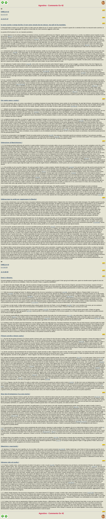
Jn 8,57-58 (90, 492)
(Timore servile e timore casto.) (12, 336)
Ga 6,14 (34, 375)
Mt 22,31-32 (46, 431)
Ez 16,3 (86, 158)
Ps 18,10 (97, 318)
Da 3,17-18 (14, 416)
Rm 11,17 (95, 86)
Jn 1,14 (66, 129)
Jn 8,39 (29, 64)
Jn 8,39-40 (46, 71)
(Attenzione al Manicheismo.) (11, 142)
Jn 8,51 (71, 382)
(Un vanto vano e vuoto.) (10, 100)
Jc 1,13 (69, 315)
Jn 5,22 (29, 311)
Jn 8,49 (10, 293)
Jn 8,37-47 (4, 14)
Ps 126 (69, 296)
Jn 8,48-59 (4, 267)
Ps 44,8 (98, 368)
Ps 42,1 (102, 362)
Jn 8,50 (46, 309)
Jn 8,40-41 (74, 106)
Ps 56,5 (38, 177)
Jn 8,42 (81, 120)
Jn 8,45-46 (96, 222)
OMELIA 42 (5, 12)
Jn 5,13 (101, 359)
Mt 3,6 (53, 431)
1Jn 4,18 (47, 318)
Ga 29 (23, 84)
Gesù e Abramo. (7, 278)
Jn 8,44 (57, 136)
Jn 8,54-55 (62, 449)
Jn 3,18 (79, 357)
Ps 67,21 (97, 397)
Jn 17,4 (59, 440)
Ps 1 (72, 296)
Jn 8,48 (65, 292)
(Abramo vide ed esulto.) (10, 462)
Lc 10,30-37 (35, 302)
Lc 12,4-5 (83, 421)
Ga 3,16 (18, 84)
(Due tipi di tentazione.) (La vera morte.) (15, 394)
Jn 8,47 (53, 227)
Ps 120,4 (30, 296)
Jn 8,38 (15, 52)
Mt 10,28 (78, 421)
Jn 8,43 (51, 135)
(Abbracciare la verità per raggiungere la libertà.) (19, 199)
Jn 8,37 (36, 39)
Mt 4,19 (87, 45)
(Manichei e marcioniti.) (9, 446)
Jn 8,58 (83, 73)
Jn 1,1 (20, 378)
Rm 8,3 (10, 36)
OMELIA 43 (5, 265)
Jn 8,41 (36, 112)
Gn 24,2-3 (71, 482)
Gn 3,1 (44, 171)
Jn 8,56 (52, 465)
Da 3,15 (76, 407)
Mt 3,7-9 (75, 91)
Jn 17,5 (32, 366)
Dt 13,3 (14, 317)
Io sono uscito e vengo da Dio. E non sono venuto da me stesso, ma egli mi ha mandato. (33, 25)
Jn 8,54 (56, 437)
